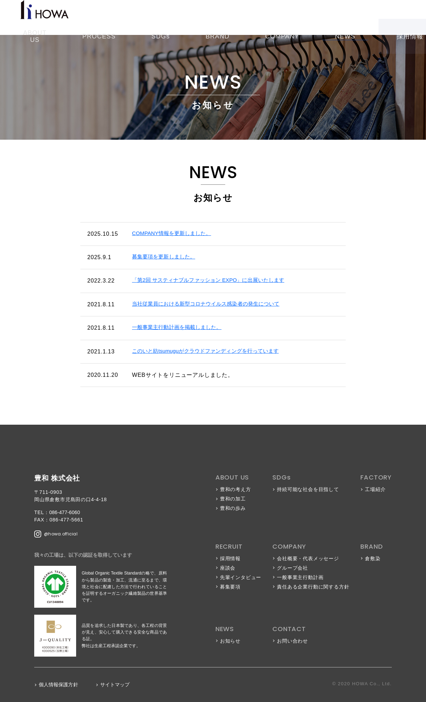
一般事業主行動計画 (300, 577)
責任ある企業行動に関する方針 (313, 587)
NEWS (281, 17)
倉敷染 (372, 558)
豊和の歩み (233, 508)
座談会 (227, 568)
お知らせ (230, 641)
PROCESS (151, 17)
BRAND (212, 17)
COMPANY (247, 17)
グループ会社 (292, 568)
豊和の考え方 (235, 489)
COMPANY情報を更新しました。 (176, 234)
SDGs (183, 17)
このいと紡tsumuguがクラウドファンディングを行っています (214, 351)
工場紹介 (375, 489)
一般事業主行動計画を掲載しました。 (182, 328)
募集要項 (230, 587)
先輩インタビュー (240, 577)
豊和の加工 (233, 499)
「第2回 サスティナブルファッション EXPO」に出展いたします (217, 281)
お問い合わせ (394, 17)
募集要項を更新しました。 (167, 257)
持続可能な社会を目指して (308, 489)
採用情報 (332, 17)
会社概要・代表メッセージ (308, 558)
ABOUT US (112, 17)
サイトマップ (117, 684)
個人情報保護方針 (59, 684)
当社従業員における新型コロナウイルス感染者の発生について (214, 304)
